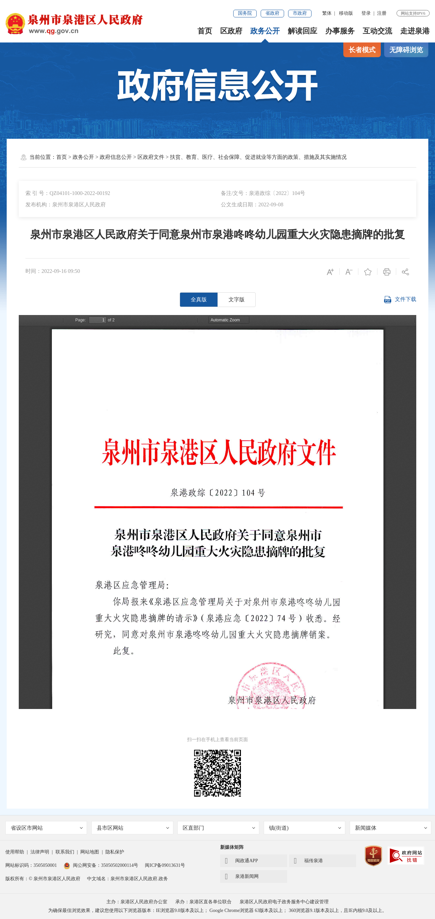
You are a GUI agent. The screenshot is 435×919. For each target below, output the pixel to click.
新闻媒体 (391, 828)
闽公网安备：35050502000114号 (101, 865)
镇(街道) (305, 828)
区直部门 (219, 828)
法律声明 (39, 851)
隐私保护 (114, 851)
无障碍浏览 (406, 50)
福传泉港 (308, 860)
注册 (381, 13)
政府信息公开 (116, 157)
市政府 (300, 13)
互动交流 (377, 31)
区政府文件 (151, 157)
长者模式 (362, 50)
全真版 (199, 299)
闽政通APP (241, 860)
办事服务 (340, 31)
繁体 (327, 13)
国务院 (245, 13)
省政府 (272, 13)
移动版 (346, 13)
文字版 (237, 299)
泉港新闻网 (242, 876)
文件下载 (399, 300)
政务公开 (265, 31)
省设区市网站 (47, 828)
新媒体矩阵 (232, 847)
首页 (204, 31)
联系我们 (65, 851)
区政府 (231, 31)
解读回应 (302, 31)
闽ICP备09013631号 (165, 865)
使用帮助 (14, 851)
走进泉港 (415, 31)
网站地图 (89, 851)
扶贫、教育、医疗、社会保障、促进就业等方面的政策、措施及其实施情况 (258, 157)
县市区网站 (133, 828)
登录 (366, 13)
